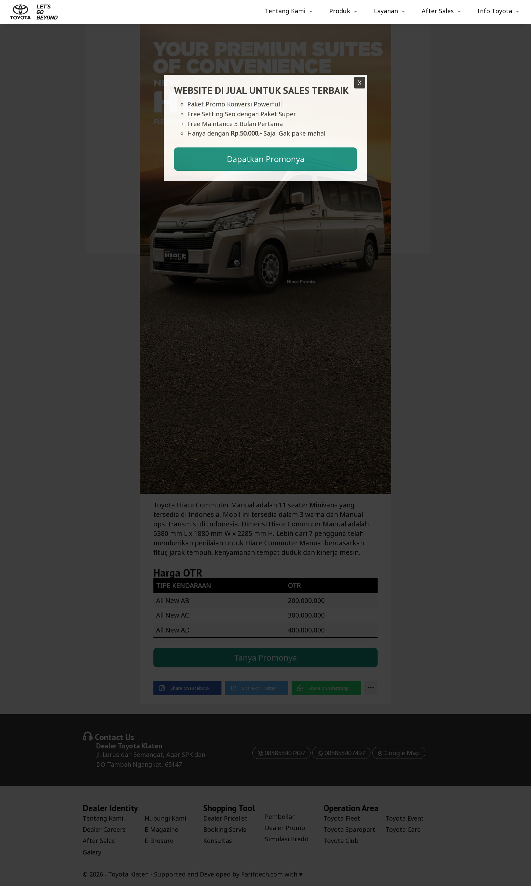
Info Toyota (494, 11)
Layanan (386, 11)
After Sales (438, 11)
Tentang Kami (285, 11)
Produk (339, 11)
